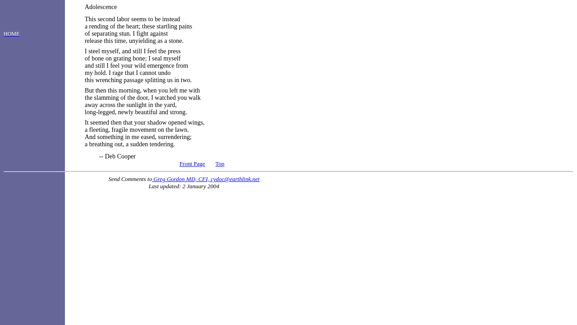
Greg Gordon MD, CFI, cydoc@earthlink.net (205, 179)
